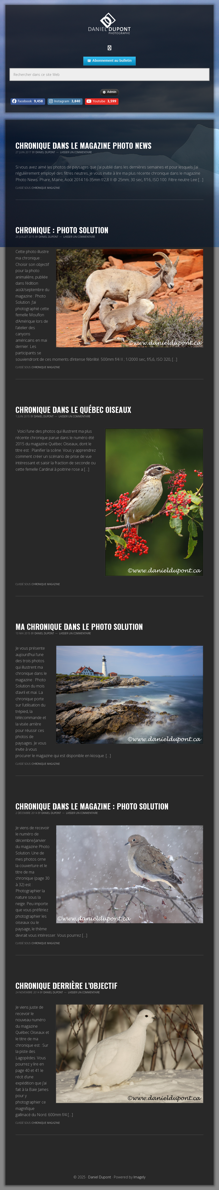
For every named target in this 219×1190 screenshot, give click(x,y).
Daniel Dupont (109, 24)
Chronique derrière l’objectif (66, 985)
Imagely (139, 1177)
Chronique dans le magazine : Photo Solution (92, 806)
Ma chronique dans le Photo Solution (79, 626)
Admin (109, 92)
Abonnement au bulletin (109, 61)
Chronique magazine (46, 188)
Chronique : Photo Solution (62, 229)
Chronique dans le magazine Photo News (84, 145)
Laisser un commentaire (76, 152)
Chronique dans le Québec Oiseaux (73, 409)
